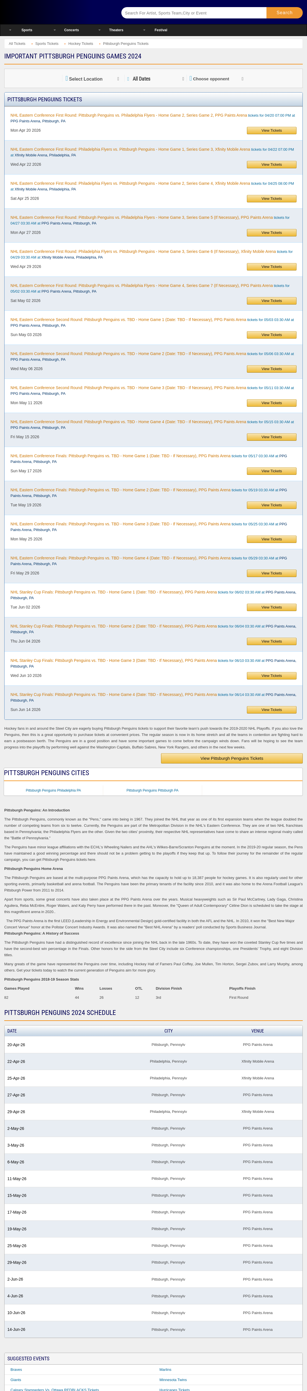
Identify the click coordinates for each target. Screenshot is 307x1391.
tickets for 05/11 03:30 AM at (152, 390)
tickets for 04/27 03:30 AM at (150, 220)
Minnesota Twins (173, 1380)
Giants (15, 1380)
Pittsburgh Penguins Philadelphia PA (53, 790)
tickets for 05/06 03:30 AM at (152, 356)
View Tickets (272, 130)
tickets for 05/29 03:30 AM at (148, 561)
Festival (160, 30)
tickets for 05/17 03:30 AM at (148, 459)
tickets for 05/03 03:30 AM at (152, 322)
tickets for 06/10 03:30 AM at (153, 663)
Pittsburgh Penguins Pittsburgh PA (152, 790)
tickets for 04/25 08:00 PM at (152, 186)
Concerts (71, 30)
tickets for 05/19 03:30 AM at (148, 493)
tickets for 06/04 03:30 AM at (153, 629)
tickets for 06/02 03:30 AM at (153, 595)
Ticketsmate (56, 12)
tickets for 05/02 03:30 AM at (150, 288)
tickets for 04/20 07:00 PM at (152, 118)
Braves (16, 1369)
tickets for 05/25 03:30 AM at (148, 527)
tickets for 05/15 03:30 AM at (152, 424)
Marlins (166, 1369)
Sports (27, 30)
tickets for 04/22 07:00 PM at (152, 152)
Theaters (116, 30)
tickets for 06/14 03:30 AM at (153, 697)
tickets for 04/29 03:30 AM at (151, 254)
